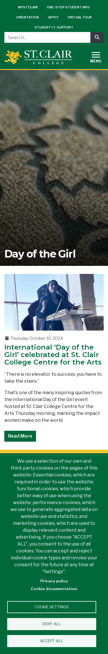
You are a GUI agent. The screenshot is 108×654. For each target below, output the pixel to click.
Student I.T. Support (54, 27)
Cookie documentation (54, 588)
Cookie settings (52, 607)
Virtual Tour (80, 17)
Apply (53, 17)
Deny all (51, 623)
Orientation (27, 17)
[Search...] (47, 37)
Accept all (51, 640)
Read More (20, 436)
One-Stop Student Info (68, 7)
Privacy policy (54, 581)
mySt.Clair (28, 7)
